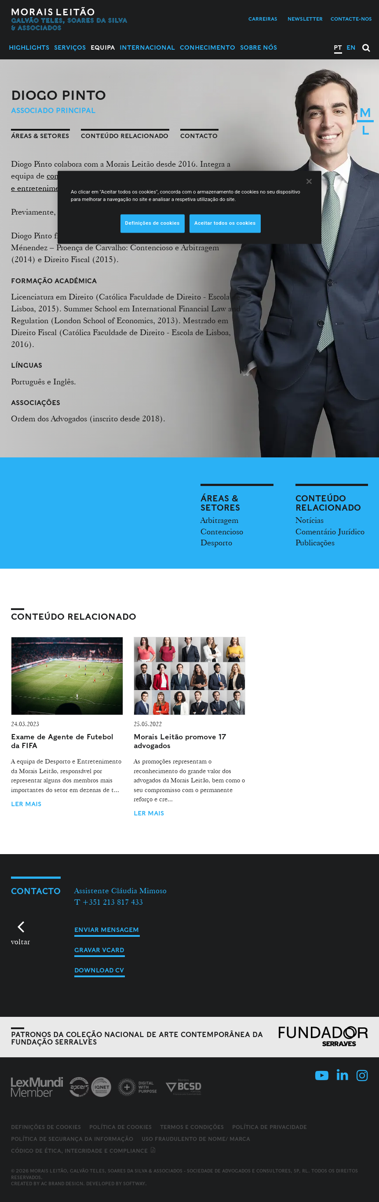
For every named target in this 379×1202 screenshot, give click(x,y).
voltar (20, 941)
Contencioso (221, 531)
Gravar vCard (99, 950)
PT (338, 47)
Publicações (315, 542)
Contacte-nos (351, 19)
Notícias (309, 520)
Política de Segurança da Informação (72, 1139)
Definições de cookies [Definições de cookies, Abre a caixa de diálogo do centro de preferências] (152, 223)
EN (351, 47)
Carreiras (262, 19)
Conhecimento (207, 47)
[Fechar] (309, 181)
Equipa (103, 47)
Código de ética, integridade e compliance (84, 1150)
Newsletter (305, 19)
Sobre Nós (258, 47)
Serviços (70, 47)
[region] (189, 207)
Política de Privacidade (269, 1127)
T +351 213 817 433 (108, 901)
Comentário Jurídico (329, 531)
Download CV (99, 970)
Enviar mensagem (106, 929)
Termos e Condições (192, 1127)
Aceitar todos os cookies (225, 223)
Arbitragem (219, 520)
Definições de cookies (46, 1127)
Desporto (216, 542)
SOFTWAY (134, 1183)
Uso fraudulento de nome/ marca (196, 1139)
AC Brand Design (62, 1183)
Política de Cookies (120, 1127)
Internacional (147, 47)
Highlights (29, 47)
